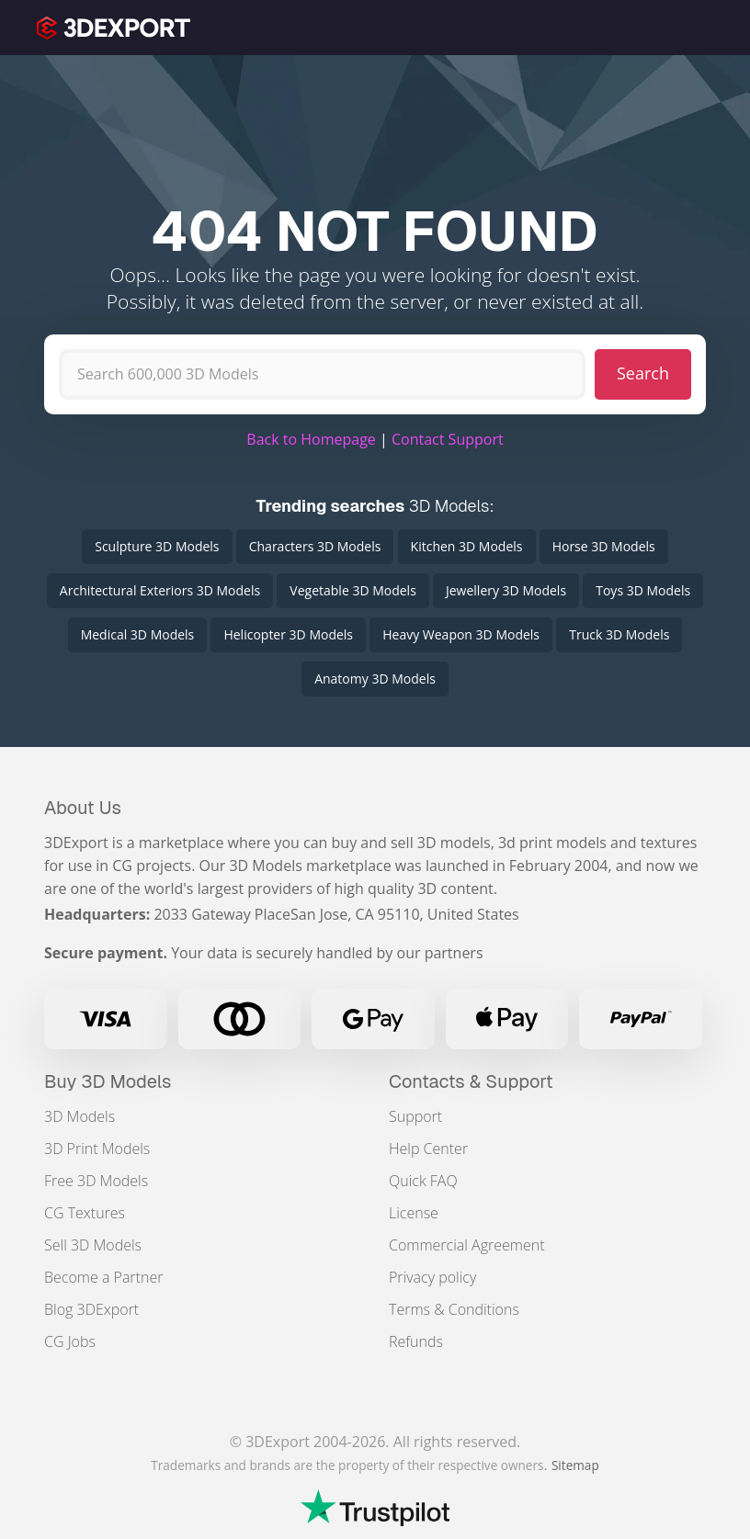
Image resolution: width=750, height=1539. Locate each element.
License (413, 1213)
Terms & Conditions (454, 1309)
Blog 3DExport (91, 1309)
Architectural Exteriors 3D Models (160, 590)
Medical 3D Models (138, 634)
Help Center (428, 1148)
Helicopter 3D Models (288, 634)
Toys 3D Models (643, 590)
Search (643, 373)
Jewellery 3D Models (506, 590)
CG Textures (84, 1213)
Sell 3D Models (93, 1245)
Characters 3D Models (315, 546)
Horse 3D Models (603, 546)
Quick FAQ (423, 1181)
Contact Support (448, 439)
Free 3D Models (96, 1181)
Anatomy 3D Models (375, 678)
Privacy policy (432, 1277)
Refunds (416, 1341)
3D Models (79, 1116)
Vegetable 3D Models (352, 590)
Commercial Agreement (467, 1245)
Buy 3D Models (108, 1081)
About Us (82, 808)
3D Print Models (97, 1148)
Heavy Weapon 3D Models (461, 634)
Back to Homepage (311, 439)
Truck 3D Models (619, 634)
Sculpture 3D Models (157, 546)
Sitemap (575, 1465)
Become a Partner (103, 1277)
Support (415, 1116)
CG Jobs (70, 1341)
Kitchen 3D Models (467, 546)
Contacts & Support (471, 1081)
